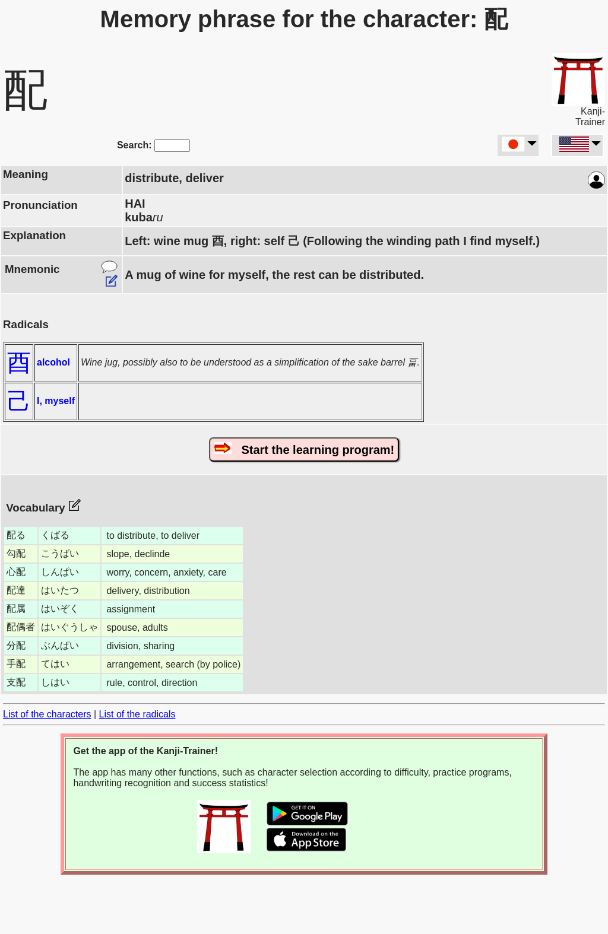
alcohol (53, 362)
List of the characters (47, 714)
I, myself (56, 401)
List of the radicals (137, 714)
